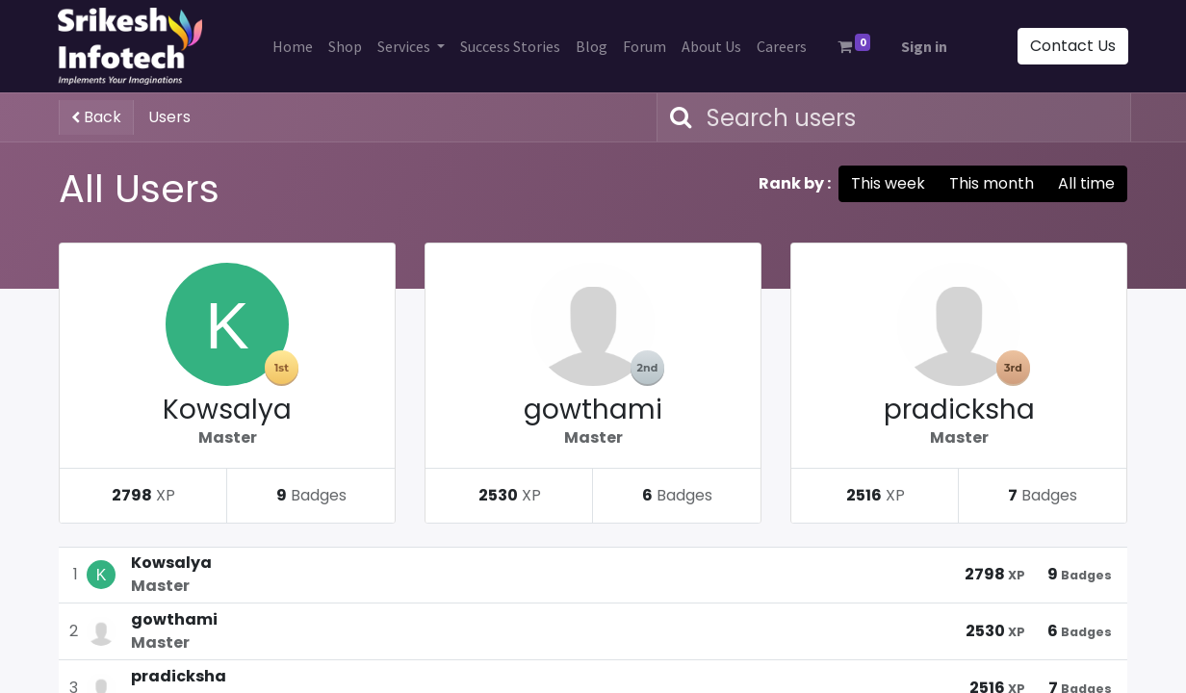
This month (991, 183)
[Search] (676, 117)
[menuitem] (293, 46)
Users (169, 117)
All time (1086, 183)
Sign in (924, 46)
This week (888, 183)
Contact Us (1072, 46)
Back (96, 117)
